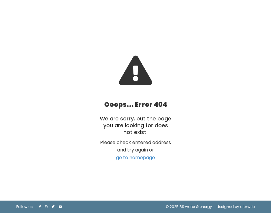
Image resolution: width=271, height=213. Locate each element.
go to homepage (135, 157)
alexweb (247, 206)
